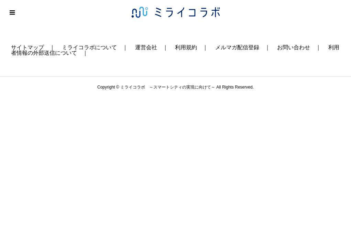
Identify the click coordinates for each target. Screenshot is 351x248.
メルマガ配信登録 (237, 47)
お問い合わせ (293, 47)
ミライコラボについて (89, 47)
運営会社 (146, 47)
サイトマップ (27, 47)
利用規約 (186, 47)
